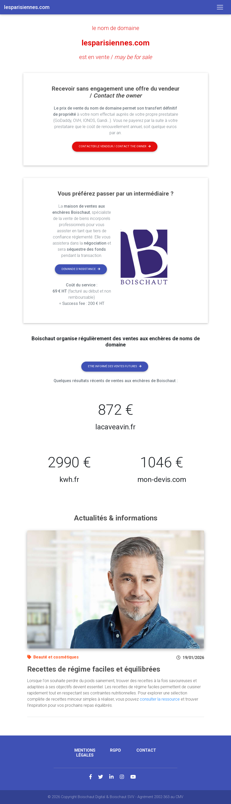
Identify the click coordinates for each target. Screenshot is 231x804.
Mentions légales (84, 753)
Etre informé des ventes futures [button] (115, 366)
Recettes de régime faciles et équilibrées (93, 669)
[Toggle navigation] (220, 7)
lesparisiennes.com (115, 42)
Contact (146, 750)
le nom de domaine (115, 28)
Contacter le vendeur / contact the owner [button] (115, 146)
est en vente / (115, 57)
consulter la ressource (160, 699)
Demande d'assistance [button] (81, 269)
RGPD (115, 750)
